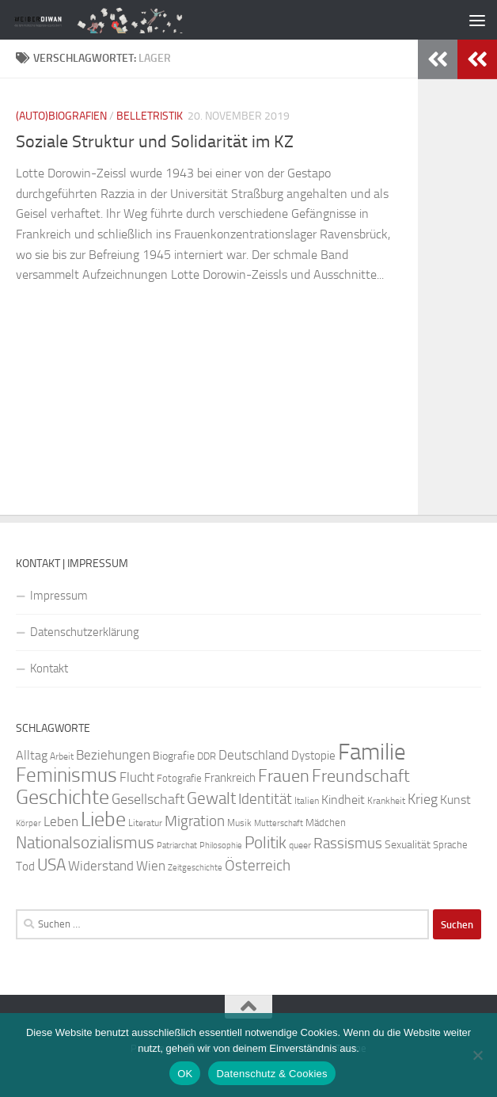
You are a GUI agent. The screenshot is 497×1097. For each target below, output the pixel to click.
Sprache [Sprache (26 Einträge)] (450, 844)
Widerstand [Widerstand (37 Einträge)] (101, 866)
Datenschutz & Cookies (271, 1074)
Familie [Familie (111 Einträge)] (372, 752)
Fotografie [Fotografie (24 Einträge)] (179, 778)
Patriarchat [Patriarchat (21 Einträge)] (177, 845)
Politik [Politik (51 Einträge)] (265, 842)
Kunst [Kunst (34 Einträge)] (455, 799)
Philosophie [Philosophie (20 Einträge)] (220, 845)
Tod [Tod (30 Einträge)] (25, 866)
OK (184, 1074)
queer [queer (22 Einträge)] (300, 845)
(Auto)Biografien (61, 116)
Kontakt (49, 668)
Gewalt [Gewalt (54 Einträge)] (211, 798)
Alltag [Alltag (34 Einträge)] (31, 755)
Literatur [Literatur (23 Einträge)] (145, 822)
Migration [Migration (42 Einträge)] (195, 821)
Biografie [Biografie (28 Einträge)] (174, 756)
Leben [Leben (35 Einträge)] (61, 821)
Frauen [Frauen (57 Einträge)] (283, 776)
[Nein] (477, 1055)
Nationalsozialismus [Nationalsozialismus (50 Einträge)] (85, 842)
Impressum (59, 595)
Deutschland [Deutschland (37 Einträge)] (253, 755)
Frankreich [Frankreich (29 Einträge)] (230, 778)
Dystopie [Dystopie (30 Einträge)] (313, 755)
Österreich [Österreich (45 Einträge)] (257, 865)
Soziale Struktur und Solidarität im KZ (155, 141)
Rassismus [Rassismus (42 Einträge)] (347, 843)
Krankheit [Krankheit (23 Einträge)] (386, 800)
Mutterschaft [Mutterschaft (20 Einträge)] (278, 823)
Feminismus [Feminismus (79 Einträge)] (66, 775)
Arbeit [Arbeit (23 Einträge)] (62, 756)
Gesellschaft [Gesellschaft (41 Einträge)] (148, 799)
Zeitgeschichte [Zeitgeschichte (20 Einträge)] (195, 868)
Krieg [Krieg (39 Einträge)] (423, 799)
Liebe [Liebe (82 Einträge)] (103, 819)
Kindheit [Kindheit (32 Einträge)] (343, 799)
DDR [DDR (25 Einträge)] (206, 756)
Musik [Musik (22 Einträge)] (239, 822)
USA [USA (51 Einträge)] (51, 864)
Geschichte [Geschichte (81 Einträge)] (62, 797)
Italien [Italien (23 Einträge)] (306, 800)
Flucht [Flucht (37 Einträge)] (137, 777)
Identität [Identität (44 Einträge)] (265, 799)
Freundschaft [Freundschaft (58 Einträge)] (361, 776)
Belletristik (149, 116)
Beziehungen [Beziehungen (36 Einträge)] (113, 755)
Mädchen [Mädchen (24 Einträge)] (325, 822)
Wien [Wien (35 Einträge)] (150, 866)
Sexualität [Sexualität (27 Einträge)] (408, 844)
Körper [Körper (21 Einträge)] (28, 823)
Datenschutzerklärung (84, 632)
